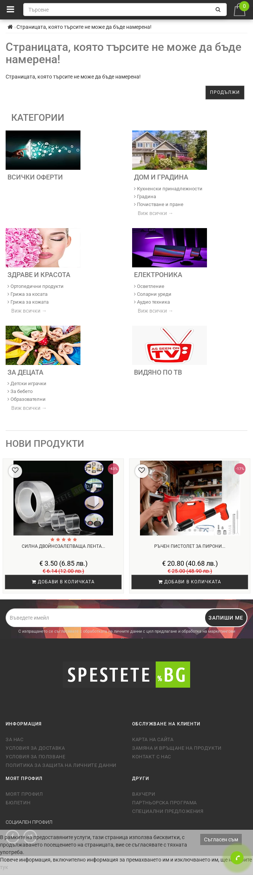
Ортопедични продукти (35, 286)
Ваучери (143, 794)
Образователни (26, 399)
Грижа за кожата (28, 302)
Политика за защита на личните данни (61, 765)
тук (4, 867)
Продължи (225, 92)
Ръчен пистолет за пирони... (189, 546)
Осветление (149, 286)
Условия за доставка (35, 748)
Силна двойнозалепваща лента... (63, 546)
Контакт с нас (151, 756)
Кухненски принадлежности (168, 188)
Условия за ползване (35, 756)
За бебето (20, 391)
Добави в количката (63, 581)
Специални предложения (168, 811)
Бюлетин (18, 802)
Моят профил (24, 794)
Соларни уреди (152, 294)
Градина (145, 196)
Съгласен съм (221, 839)
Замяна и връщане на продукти (177, 748)
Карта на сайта (152, 739)
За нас (15, 739)
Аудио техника (152, 302)
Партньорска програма (164, 802)
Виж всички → (155, 213)
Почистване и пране (158, 204)
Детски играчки (26, 383)
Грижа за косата (27, 294)
